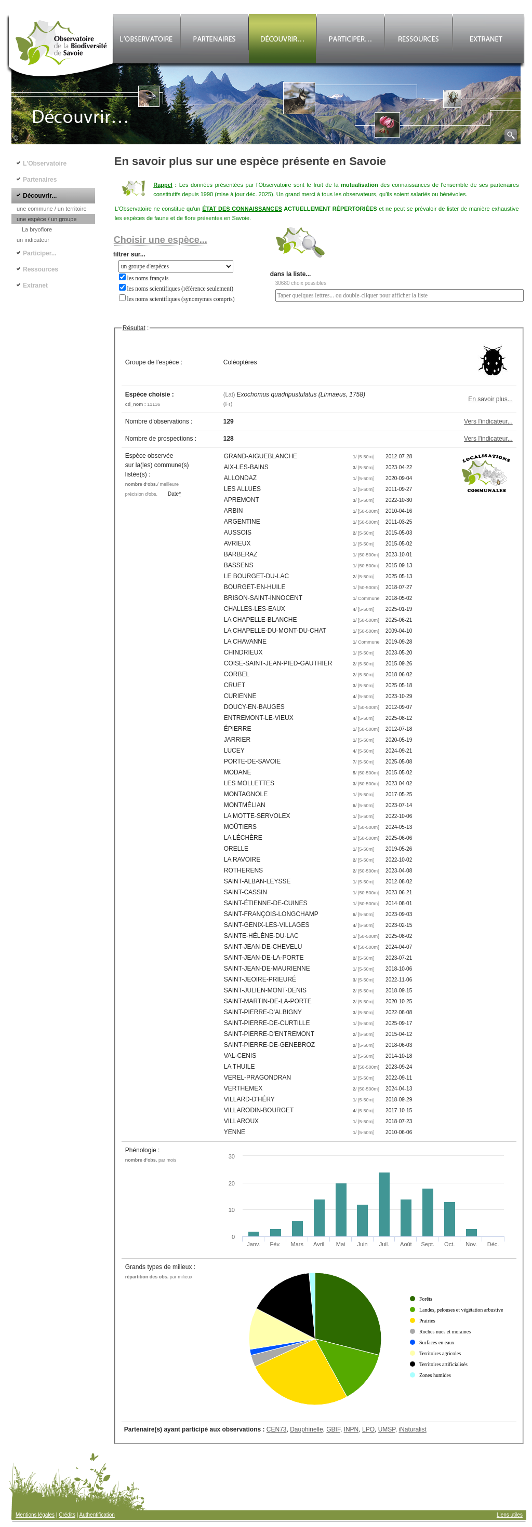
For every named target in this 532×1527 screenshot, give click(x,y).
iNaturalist (412, 1429)
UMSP (386, 1429)
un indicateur (33, 240)
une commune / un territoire (52, 209)
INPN (351, 1429)
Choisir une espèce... (160, 240)
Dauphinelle (306, 1429)
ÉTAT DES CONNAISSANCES (242, 209)
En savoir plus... (490, 399)
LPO (368, 1429)
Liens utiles (510, 1515)
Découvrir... (40, 195)
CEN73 (277, 1429)
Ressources (40, 269)
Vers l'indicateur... (488, 421)
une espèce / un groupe (47, 219)
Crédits (67, 1515)
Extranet (35, 285)
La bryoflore (37, 229)
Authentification (97, 1515)
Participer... (40, 253)
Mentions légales (35, 1515)
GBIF (333, 1429)
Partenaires (40, 179)
